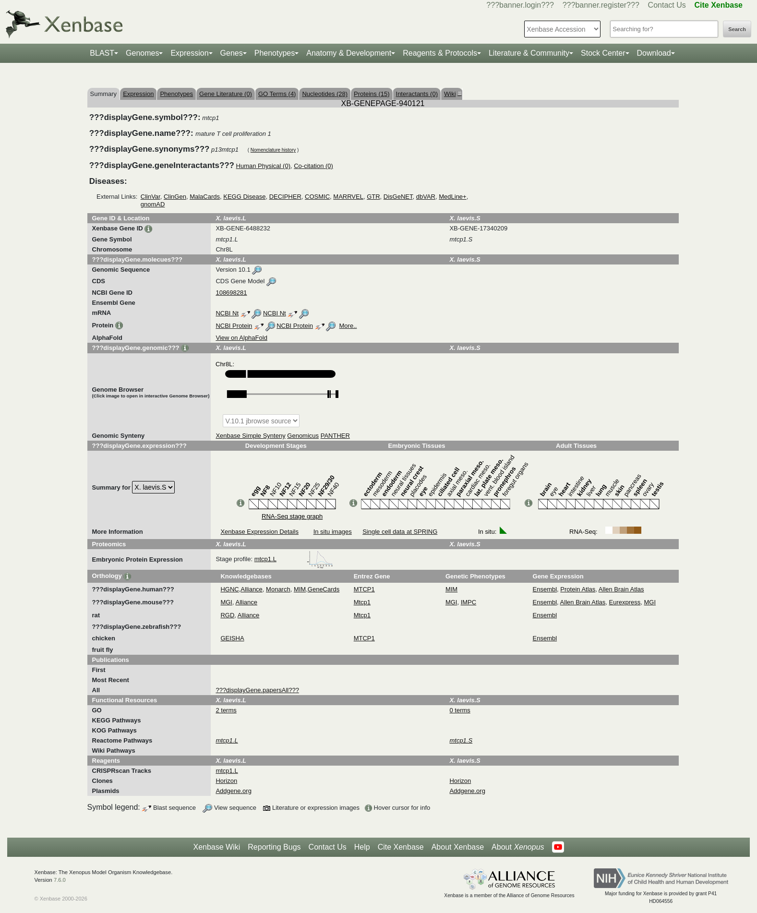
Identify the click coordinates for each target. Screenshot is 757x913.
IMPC (469, 602)
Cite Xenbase (401, 847)
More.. (348, 325)
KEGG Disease (244, 196)
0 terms (459, 710)
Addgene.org (233, 790)
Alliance (251, 589)
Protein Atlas (577, 589)
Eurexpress (625, 602)
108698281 (231, 292)
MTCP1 (364, 589)
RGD (227, 615)
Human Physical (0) (263, 165)
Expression (189, 53)
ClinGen (175, 196)
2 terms (226, 710)
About (518, 847)
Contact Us (667, 5)
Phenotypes (274, 53)
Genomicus (303, 435)
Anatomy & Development (348, 53)
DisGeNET (398, 196)
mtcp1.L (293, 559)
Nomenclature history (273, 150)
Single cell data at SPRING (399, 531)
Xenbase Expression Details (259, 531)
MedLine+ (452, 196)
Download (654, 53)
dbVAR (425, 196)
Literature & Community (529, 53)
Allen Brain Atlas (621, 589)
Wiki (451, 93)
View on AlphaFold (241, 337)
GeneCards (323, 589)
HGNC (229, 589)
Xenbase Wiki (216, 847)
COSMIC (317, 196)
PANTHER (335, 435)
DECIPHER (285, 196)
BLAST (102, 53)
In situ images (332, 531)
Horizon (226, 780)
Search (737, 29)
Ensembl (545, 589)
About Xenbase (458, 847)
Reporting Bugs (274, 847)
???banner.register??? (601, 5)
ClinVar (150, 196)
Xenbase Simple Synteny (250, 435)
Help (362, 847)
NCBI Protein (234, 325)
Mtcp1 (362, 602)
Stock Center (603, 53)
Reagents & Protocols (440, 53)
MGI (226, 602)
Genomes (142, 53)
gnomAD (153, 204)
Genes (231, 53)
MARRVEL (348, 196)
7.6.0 (60, 880)
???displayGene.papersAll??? (257, 690)
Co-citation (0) (313, 165)
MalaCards (205, 196)
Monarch (278, 589)
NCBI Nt (227, 313)
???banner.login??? (520, 5)
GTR (373, 196)
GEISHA (232, 638)
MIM (300, 589)
